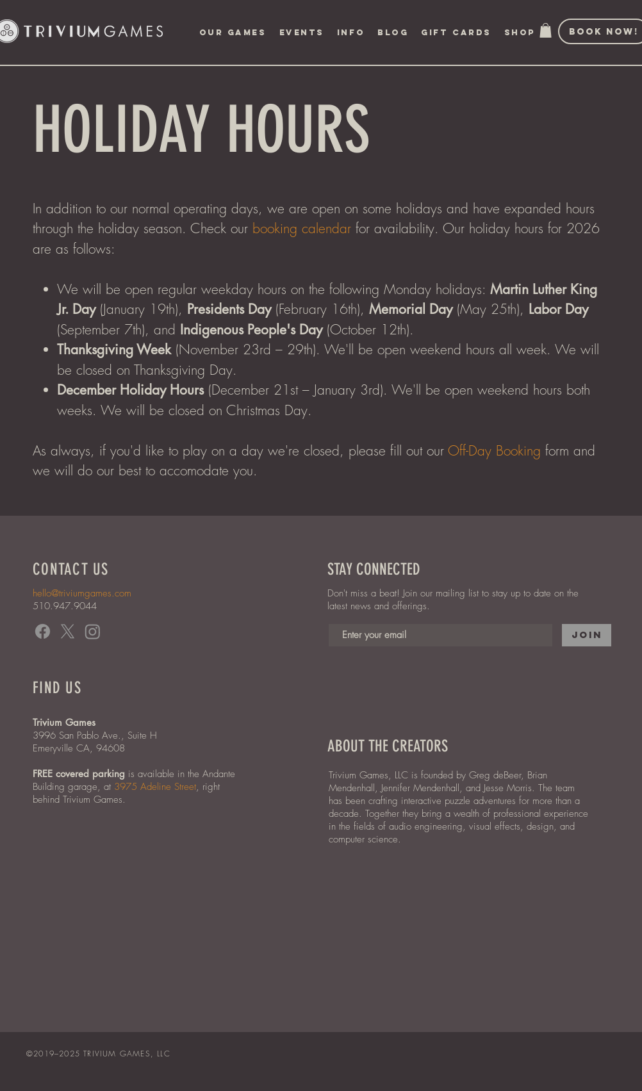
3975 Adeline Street (155, 786)
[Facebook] (43, 631)
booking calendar (301, 228)
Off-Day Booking (494, 450)
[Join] (586, 635)
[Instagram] (93, 631)
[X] (68, 631)
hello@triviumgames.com (82, 593)
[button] (302, 32)
